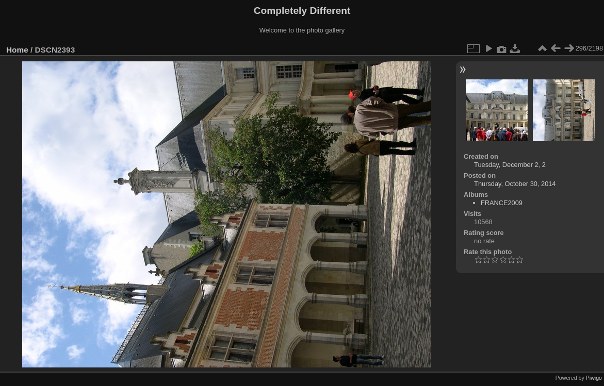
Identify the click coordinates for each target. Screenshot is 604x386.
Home (17, 49)
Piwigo (594, 378)
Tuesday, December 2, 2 (510, 165)
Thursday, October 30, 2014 (515, 184)
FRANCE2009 (502, 203)
